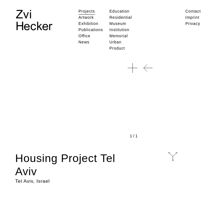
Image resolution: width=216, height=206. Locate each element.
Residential (120, 17)
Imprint (192, 17)
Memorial (118, 36)
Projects (86, 11)
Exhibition (88, 23)
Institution (119, 29)
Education (119, 11)
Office (84, 36)
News (83, 42)
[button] (133, 68)
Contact (193, 11)
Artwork (86, 17)
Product (117, 48)
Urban (115, 42)
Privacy (192, 23)
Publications (90, 29)
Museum (117, 23)
